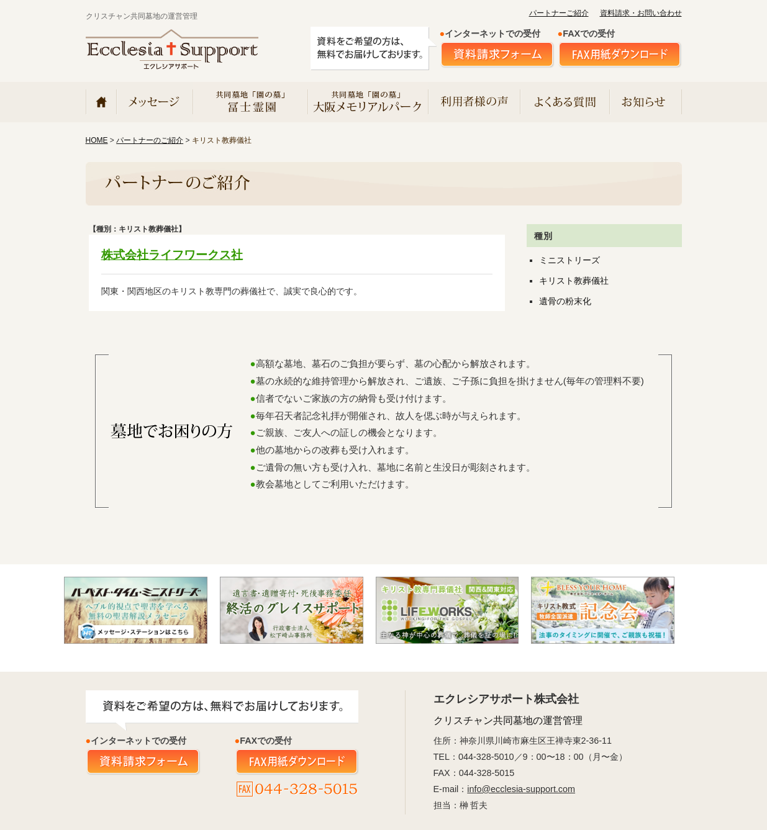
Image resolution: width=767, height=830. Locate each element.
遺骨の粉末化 (565, 301)
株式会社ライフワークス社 (172, 254)
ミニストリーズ (569, 260)
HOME (97, 140)
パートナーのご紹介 (149, 140)
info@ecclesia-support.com (521, 789)
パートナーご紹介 (559, 13)
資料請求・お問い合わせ (641, 13)
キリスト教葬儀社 (574, 281)
